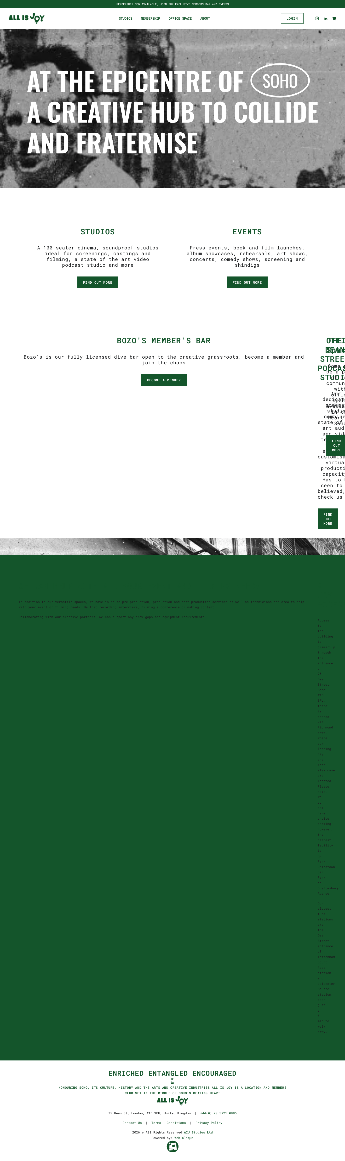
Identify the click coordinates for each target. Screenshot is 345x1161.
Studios (125, 18)
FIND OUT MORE (97, 282)
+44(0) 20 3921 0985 (218, 1113)
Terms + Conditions (168, 1123)
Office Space (180, 18)
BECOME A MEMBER (164, 380)
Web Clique (184, 1138)
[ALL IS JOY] (27, 18)
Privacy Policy (209, 1123)
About (205, 18)
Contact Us (132, 1123)
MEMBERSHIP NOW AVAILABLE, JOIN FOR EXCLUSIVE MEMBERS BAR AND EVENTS (172, 4)
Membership (150, 18)
